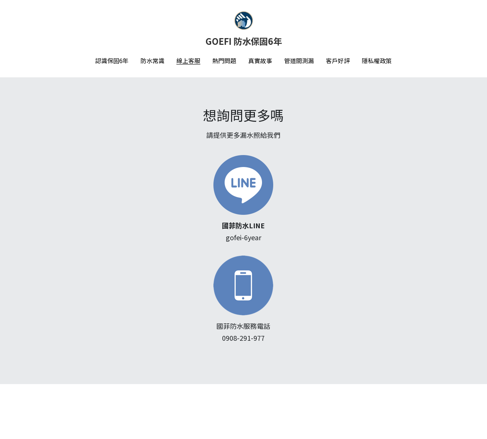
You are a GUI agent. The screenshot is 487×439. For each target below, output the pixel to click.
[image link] (150, 184)
